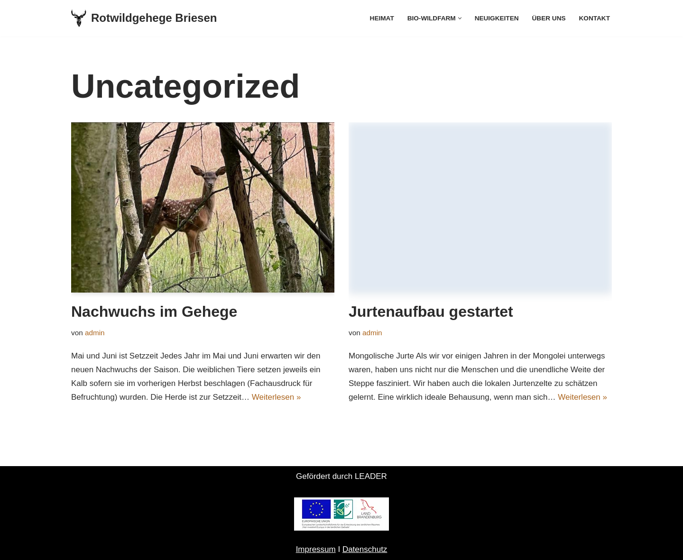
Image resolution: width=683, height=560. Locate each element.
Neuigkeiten (497, 18)
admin (95, 333)
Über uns (549, 18)
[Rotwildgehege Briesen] (144, 18)
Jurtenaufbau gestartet (431, 311)
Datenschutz (365, 549)
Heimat (382, 18)
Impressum (316, 549)
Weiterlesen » (276, 397)
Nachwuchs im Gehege (154, 311)
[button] (459, 18)
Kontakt (594, 18)
